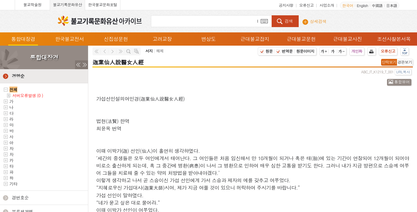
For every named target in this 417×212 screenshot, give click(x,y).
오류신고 (306, 5)
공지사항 (286, 5)
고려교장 (162, 38)
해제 (160, 51)
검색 (289, 21)
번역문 (284, 51)
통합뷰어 (402, 82)
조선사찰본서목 (394, 38)
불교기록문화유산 (67, 4)
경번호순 (20, 197)
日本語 (391, 5)
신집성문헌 (116, 38)
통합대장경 (23, 38)
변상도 (208, 38)
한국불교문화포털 (102, 4)
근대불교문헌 (301, 38)
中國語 (377, 5)
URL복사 (403, 71)
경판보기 (405, 62)
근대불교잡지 (254, 38)
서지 (149, 51)
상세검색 (318, 21)
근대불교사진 (347, 38)
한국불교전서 (69, 38)
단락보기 (389, 62)
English (362, 5)
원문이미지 (305, 51)
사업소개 (327, 5)
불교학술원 (32, 4)
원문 (266, 51)
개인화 (356, 51)
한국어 (347, 5)
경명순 (18, 76)
